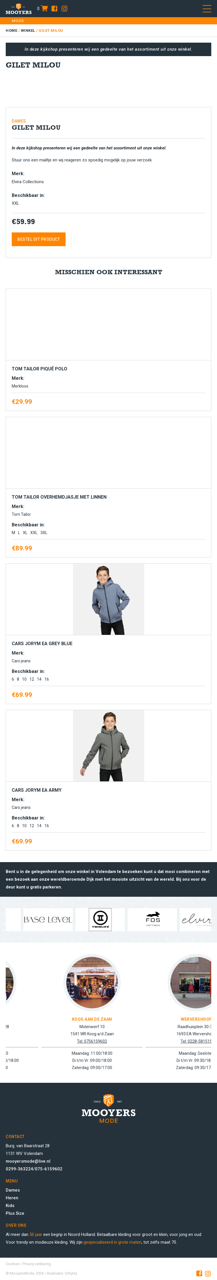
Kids (10, 1205)
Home (11, 30)
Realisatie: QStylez (62, 1273)
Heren (12, 1197)
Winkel (28, 30)
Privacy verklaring (37, 1264)
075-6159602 (48, 1169)
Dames (13, 1190)
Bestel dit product (38, 239)
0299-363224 (19, 1169)
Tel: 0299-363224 (44, 1041)
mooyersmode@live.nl (28, 1161)
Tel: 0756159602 (148, 1041)
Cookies (12, 1264)
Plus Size (15, 1213)
